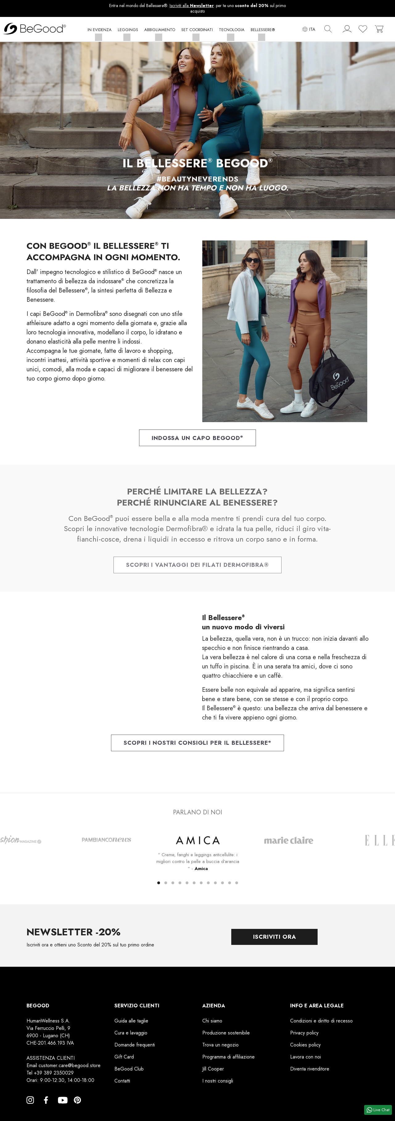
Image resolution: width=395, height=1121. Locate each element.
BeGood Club (129, 1071)
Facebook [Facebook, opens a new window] (46, 1110)
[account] (347, 30)
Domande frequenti (134, 1047)
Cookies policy (305, 1047)
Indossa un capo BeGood (197, 438)
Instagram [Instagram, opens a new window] (30, 1110)
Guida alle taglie (131, 1023)
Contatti (122, 1083)
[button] (99, 31)
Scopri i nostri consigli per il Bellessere (197, 744)
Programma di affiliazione (228, 1059)
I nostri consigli (217, 1083)
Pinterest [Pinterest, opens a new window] (77, 1110)
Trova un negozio (220, 1047)
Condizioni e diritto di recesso (321, 1023)
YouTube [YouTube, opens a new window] (61, 1110)
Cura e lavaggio (130, 1035)
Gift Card (124, 1059)
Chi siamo (212, 1023)
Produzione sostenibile (226, 1035)
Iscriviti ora (274, 939)
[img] (328, 29)
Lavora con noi (305, 1059)
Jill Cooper (213, 1071)
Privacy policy (304, 1035)
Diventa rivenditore (309, 1071)
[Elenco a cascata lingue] (308, 29)
